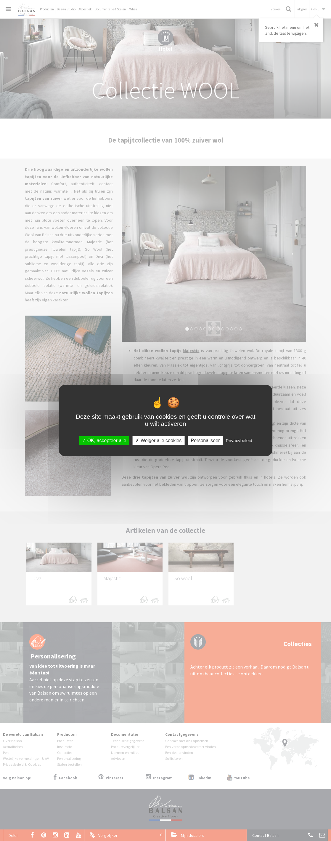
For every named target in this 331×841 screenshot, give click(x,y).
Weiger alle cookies (158, 440)
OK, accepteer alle (104, 440)
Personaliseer (205, 440)
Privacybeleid (239, 440)
